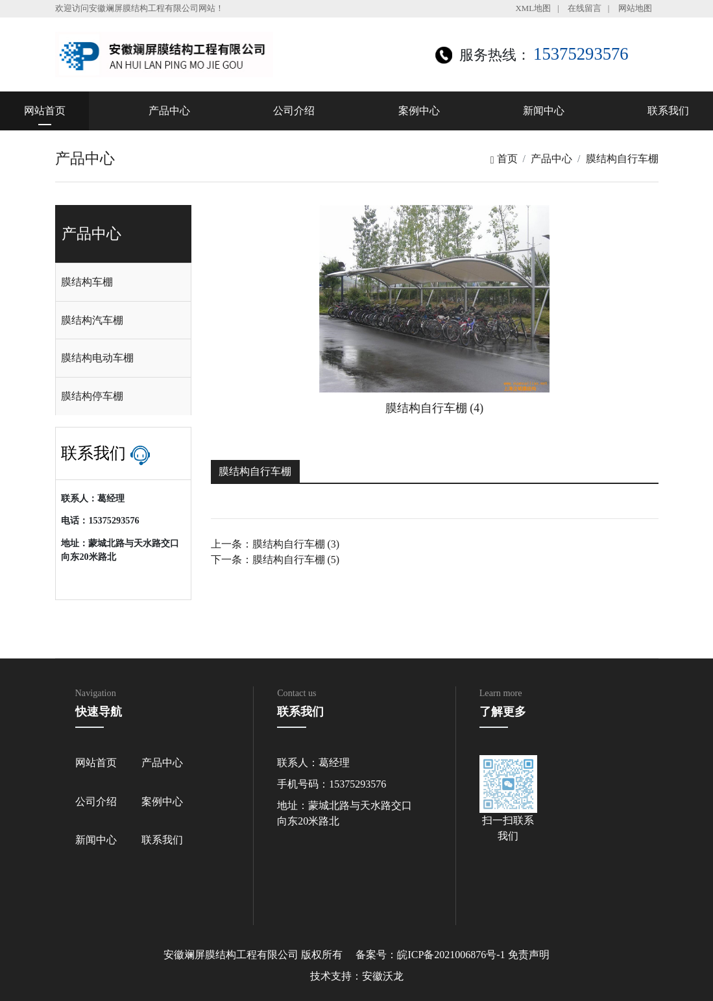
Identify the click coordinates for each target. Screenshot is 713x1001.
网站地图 (635, 8)
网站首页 (45, 110)
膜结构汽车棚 (92, 320)
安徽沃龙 (383, 976)
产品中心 (169, 110)
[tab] (123, 282)
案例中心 (419, 110)
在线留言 (584, 8)
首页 (504, 158)
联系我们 (668, 110)
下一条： (275, 559)
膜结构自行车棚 (622, 158)
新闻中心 (543, 110)
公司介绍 (294, 110)
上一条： (275, 543)
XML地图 (533, 8)
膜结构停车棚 (92, 396)
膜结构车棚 (87, 281)
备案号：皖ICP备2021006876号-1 (430, 954)
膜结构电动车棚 (97, 357)
